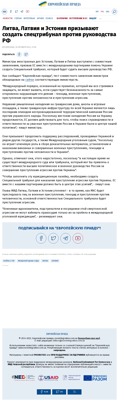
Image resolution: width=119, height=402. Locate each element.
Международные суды (28, 261)
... (100, 18)
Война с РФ (9, 261)
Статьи (18, 18)
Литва (45, 261)
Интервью (29, 18)
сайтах (29, 79)
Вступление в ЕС (78, 18)
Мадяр (93, 18)
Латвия (55, 261)
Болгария (62, 18)
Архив (40, 18)
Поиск (49, 18)
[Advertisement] (59, 288)
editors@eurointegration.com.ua (69, 340)
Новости (8, 18)
